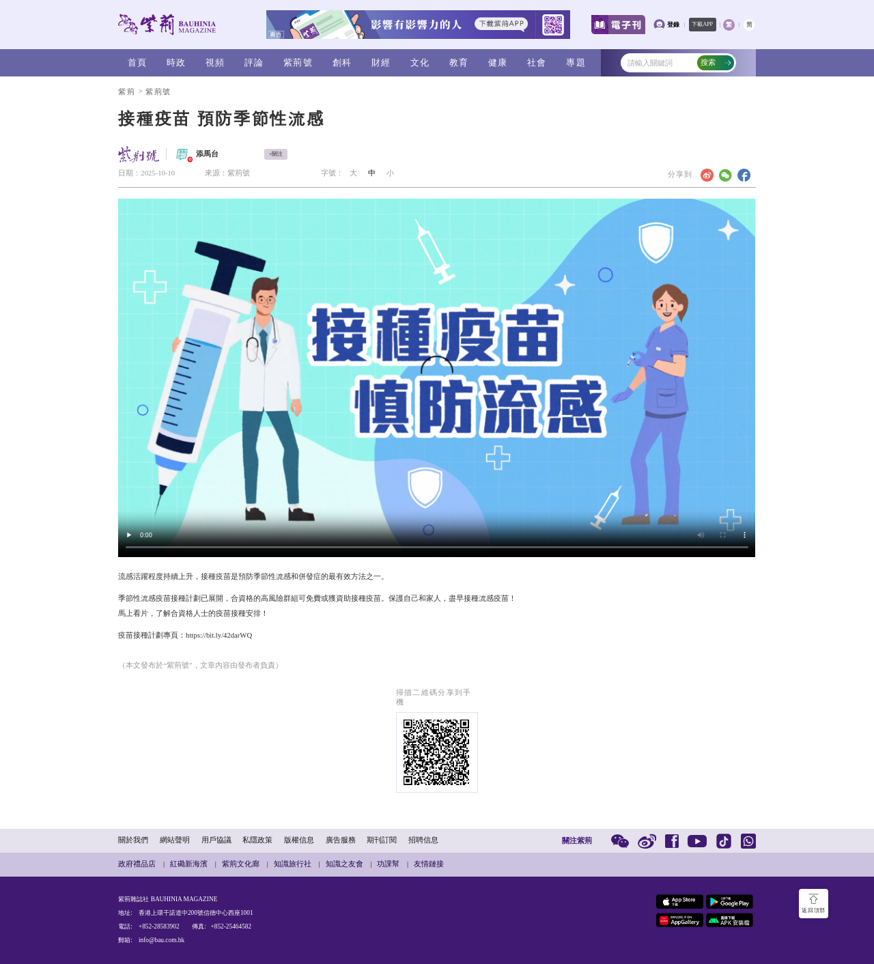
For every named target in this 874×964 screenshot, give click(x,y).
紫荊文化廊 (240, 864)
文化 (420, 62)
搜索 (716, 62)
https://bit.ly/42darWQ (219, 635)
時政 (176, 62)
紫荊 (126, 92)
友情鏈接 (429, 864)
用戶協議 (216, 840)
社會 (537, 62)
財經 (381, 62)
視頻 (215, 62)
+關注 (276, 154)
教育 (459, 62)
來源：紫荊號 (227, 173)
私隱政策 (257, 840)
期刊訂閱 (382, 840)
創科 (342, 62)
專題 (576, 62)
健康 (498, 62)
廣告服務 (341, 840)
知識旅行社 (292, 864)
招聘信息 (423, 840)
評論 (254, 62)
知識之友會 (344, 864)
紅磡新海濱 (189, 864)
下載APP (702, 24)
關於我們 (133, 840)
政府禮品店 (137, 864)
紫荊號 (298, 62)
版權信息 (299, 840)
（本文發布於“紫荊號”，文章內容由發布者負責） (200, 665)
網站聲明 (175, 840)
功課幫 (388, 864)
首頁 (137, 62)
